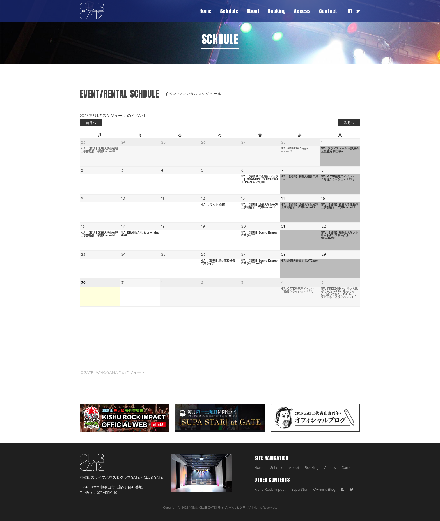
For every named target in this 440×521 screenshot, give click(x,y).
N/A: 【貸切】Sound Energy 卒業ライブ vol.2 (259, 262)
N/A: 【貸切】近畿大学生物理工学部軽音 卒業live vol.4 (99, 234)
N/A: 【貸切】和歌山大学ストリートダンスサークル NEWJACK (339, 235)
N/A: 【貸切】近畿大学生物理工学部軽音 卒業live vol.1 (259, 206)
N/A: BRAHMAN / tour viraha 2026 (140, 234)
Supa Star (299, 489)
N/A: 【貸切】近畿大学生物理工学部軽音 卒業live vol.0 (99, 150)
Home (205, 11)
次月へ (349, 123)
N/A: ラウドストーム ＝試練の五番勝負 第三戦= (340, 150)
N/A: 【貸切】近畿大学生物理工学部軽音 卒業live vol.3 (339, 206)
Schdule (229, 11)
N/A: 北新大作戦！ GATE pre (299, 260)
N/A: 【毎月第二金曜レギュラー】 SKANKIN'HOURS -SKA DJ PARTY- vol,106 (259, 179)
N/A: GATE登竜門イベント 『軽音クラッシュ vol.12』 (298, 290)
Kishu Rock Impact (270, 489)
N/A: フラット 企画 (213, 204)
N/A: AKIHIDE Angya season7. (294, 150)
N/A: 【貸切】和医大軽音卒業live (299, 178)
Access (302, 11)
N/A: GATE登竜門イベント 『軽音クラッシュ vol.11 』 (338, 178)
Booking (277, 11)
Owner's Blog (324, 489)
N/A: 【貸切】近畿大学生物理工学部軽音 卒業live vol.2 (299, 206)
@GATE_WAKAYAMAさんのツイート (112, 372)
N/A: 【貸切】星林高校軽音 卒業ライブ (219, 262)
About (253, 11)
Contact (328, 11)
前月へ (91, 123)
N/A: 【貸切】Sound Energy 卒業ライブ (260, 234)
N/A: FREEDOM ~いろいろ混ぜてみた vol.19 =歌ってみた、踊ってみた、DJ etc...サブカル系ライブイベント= (339, 293)
